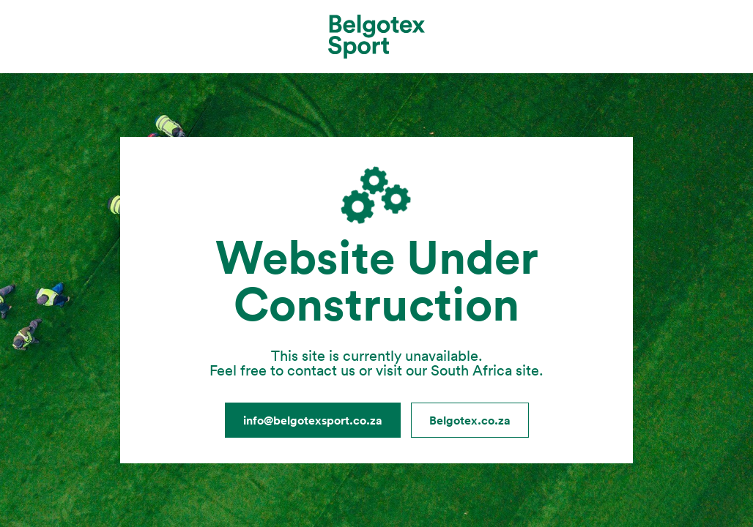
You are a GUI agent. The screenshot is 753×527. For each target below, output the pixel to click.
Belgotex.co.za (470, 420)
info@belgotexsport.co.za (312, 420)
